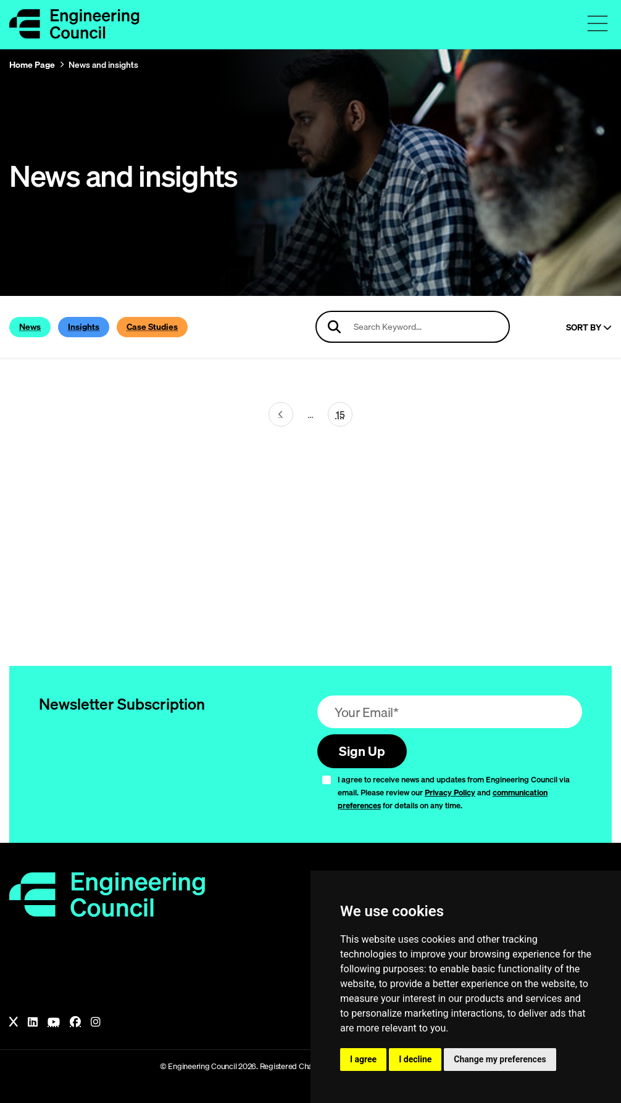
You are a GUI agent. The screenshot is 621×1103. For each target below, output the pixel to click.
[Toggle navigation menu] (597, 23)
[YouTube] (54, 1022)
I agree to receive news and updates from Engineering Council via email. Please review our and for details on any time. (454, 792)
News (30, 327)
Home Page (32, 65)
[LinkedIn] (33, 1022)
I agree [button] (363, 1059)
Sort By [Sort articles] (589, 327)
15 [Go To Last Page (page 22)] (340, 414)
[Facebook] (75, 1022)
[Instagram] (96, 1022)
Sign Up (362, 750)
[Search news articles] (412, 327)
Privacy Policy (450, 792)
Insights (83, 327)
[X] (13, 1022)
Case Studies (152, 327)
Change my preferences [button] (500, 1059)
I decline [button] (415, 1059)
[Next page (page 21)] (281, 414)
